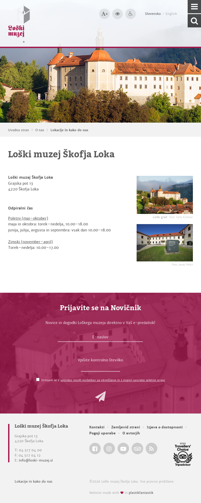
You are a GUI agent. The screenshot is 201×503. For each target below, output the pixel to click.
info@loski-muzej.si (36, 460)
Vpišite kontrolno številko (100, 360)
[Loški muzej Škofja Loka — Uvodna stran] (19, 23)
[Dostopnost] (130, 14)
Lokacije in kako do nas (69, 130)
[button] (100, 396)
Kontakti (96, 427)
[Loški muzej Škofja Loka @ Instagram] (109, 448)
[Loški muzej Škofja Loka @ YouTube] (123, 448)
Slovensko (153, 14)
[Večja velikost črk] (104, 14)
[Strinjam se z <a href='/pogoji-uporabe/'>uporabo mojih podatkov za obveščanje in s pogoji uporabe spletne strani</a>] (38, 379)
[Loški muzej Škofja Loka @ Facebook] (95, 448)
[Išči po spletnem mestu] (194, 20)
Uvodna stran (18, 130)
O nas (39, 130)
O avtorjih (131, 433)
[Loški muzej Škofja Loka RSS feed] (151, 448)
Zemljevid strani (125, 427)
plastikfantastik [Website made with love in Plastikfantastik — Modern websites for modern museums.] (141, 493)
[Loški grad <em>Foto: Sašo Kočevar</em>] (165, 195)
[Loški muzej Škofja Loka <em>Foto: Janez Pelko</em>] (165, 242)
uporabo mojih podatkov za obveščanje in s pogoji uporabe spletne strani (112, 380)
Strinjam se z (103, 380)
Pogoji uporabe (102, 433)
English (171, 14)
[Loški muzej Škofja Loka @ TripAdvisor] (137, 448)
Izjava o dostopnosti (165, 427)
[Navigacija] (194, 6)
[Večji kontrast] (117, 14)
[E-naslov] (100, 338)
